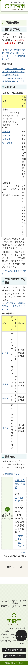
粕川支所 (6, 139)
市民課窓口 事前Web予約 (14, 272)
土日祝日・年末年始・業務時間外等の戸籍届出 (13, 80)
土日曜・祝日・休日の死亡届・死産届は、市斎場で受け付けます (13, 71)
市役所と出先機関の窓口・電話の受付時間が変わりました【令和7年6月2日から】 (13, 54)
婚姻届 (5, 384)
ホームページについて (11, 601)
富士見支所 (7, 143)
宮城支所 (6, 135)
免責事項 (5, 606)
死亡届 (5, 428)
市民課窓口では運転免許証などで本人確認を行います (13, 306)
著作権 (15, 603)
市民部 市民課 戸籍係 (20, 484)
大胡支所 (6, 131)
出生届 (5, 353)
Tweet (23, 552)
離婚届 (5, 398)
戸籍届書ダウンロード (15, 474)
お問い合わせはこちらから (21, 541)
